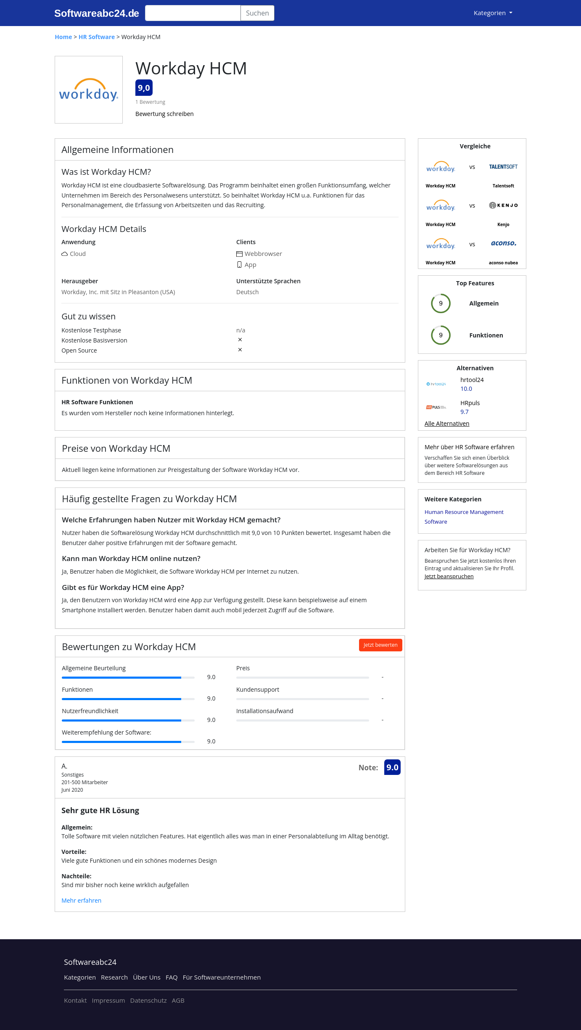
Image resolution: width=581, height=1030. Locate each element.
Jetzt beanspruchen (449, 576)
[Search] (193, 13)
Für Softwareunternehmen (222, 977)
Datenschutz (148, 1000)
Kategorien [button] (490, 12)
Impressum (108, 1000)
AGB (178, 1000)
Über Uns (147, 977)
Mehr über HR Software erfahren (470, 447)
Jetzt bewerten (381, 644)
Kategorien (80, 977)
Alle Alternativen (447, 423)
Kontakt (75, 1000)
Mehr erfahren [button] (81, 900)
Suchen (257, 13)
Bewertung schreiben (164, 114)
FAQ (172, 977)
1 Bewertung (150, 101)
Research (114, 977)
